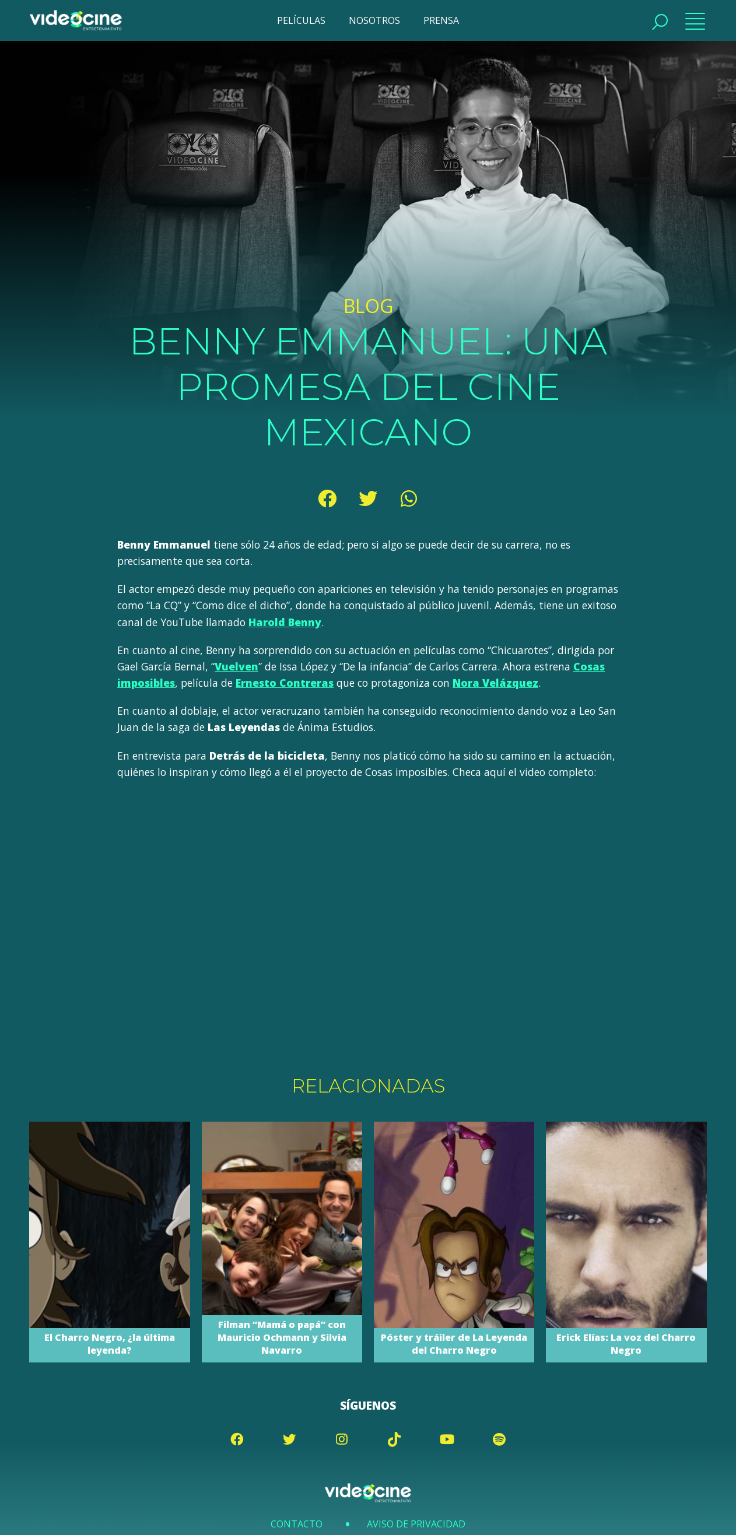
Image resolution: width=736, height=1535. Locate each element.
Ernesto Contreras (285, 683)
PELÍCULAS (301, 20)
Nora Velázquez (495, 683)
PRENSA (441, 20)
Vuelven (236, 666)
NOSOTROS (374, 20)
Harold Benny (284, 622)
